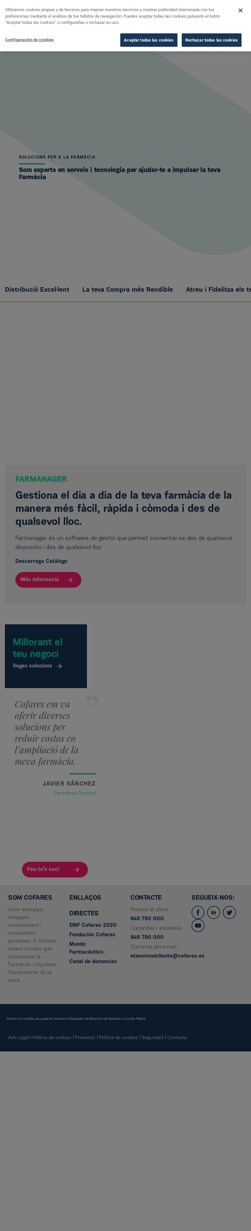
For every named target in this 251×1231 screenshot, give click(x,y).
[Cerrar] (240, 8)
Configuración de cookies (29, 37)
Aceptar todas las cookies (149, 37)
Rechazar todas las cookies (211, 37)
